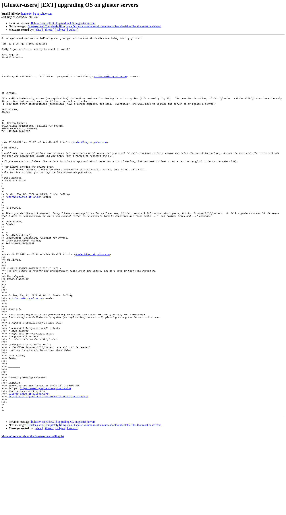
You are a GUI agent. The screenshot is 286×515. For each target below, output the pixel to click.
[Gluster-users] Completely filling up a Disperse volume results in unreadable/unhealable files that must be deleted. (94, 26)
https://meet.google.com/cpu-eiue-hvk (45, 458)
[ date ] (38, 29)
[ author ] (72, 29)
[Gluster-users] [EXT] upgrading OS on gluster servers (63, 23)
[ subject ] (61, 29)
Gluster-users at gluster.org (28, 465)
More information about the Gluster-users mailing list (32, 511)
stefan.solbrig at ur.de (110, 84)
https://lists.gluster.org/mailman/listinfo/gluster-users (48, 468)
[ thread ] (48, 29)
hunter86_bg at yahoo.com (36, 13)
